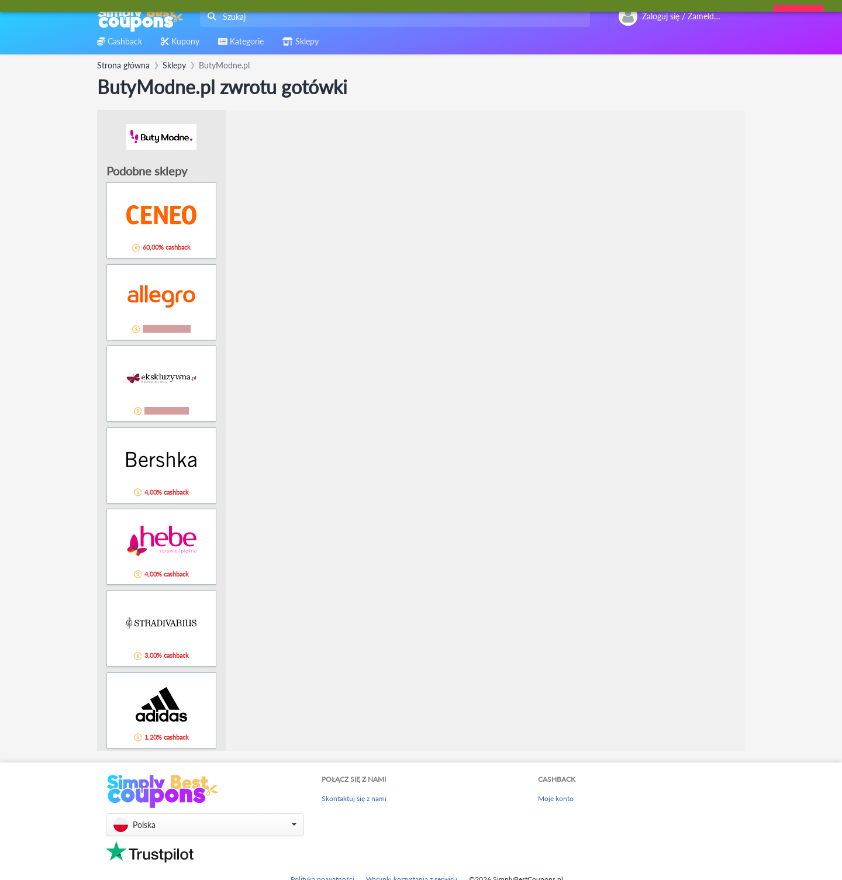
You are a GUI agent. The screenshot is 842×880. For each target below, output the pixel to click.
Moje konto (556, 798)
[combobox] (393, 16)
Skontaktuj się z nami (354, 798)
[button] (205, 824)
